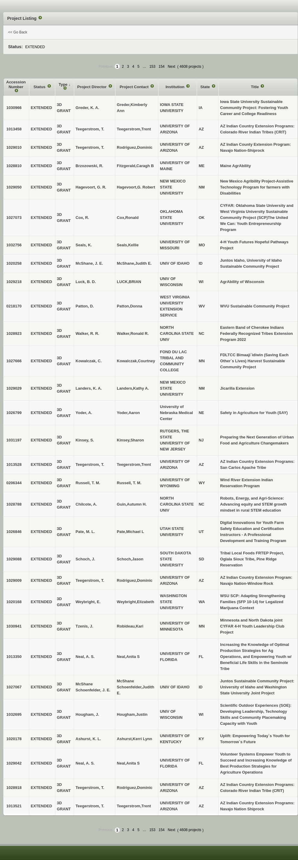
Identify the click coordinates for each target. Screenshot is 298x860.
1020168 (14, 602)
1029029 (14, 388)
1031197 (14, 440)
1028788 (14, 504)
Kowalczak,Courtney (136, 361)
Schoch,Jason (130, 559)
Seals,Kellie (127, 245)
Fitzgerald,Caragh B (135, 166)
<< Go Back (17, 32)
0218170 (14, 306)
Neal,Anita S (128, 656)
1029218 (14, 281)
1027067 (14, 687)
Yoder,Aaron (128, 412)
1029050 (14, 187)
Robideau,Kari (130, 626)
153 (152, 66)
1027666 (14, 361)
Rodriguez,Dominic (134, 147)
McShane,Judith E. (134, 263)
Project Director (92, 87)
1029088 (14, 559)
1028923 (14, 333)
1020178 (14, 739)
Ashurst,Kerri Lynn (134, 739)
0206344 (14, 483)
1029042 (14, 763)
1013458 (14, 129)
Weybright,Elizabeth (135, 602)
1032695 (14, 714)
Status (39, 87)
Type (64, 84)
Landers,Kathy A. (133, 388)
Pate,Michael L (130, 531)
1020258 (14, 263)
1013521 (14, 806)
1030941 (14, 626)
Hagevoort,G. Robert (136, 187)
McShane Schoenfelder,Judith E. (135, 687)
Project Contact (135, 87)
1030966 (14, 107)
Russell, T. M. (129, 483)
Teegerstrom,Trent (134, 129)
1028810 (14, 166)
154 (162, 66)
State (205, 87)
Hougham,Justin (132, 714)
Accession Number (16, 84)
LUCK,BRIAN (129, 281)
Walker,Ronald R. (133, 333)
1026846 (14, 531)
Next (171, 66)
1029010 (14, 147)
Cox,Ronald (127, 217)
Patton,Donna (129, 306)
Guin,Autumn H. (132, 504)
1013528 (14, 464)
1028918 (14, 787)
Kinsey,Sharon (130, 440)
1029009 (14, 580)
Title (255, 87)
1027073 (14, 217)
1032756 (14, 245)
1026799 (14, 412)
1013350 (14, 656)
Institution (175, 87)
